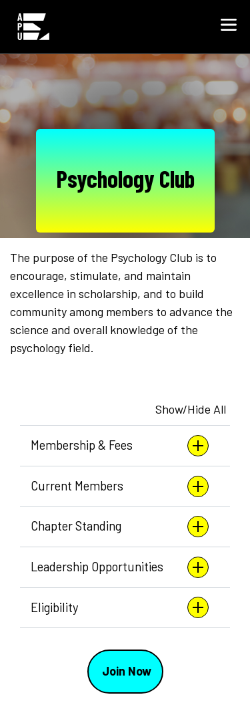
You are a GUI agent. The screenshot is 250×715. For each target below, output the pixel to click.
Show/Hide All (190, 409)
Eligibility (120, 607)
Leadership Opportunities (120, 567)
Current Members (120, 486)
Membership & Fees (120, 445)
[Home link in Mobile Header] (33, 26)
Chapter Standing (120, 526)
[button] (229, 27)
